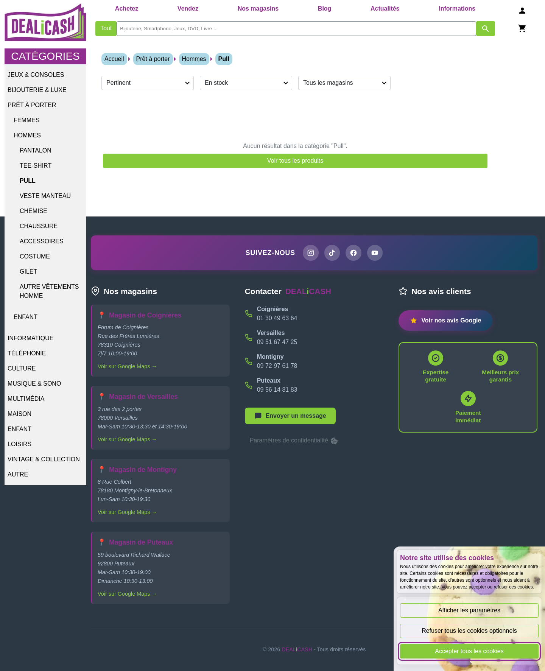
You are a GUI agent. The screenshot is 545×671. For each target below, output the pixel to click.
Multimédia (26, 398)
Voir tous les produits (295, 160)
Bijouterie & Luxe (37, 90)
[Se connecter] (522, 10)
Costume (35, 256)
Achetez (126, 8)
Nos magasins (258, 8)
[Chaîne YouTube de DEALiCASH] (375, 253)
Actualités (385, 8)
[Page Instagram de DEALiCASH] (310, 253)
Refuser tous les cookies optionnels (469, 630)
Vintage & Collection (44, 459)
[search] (296, 28)
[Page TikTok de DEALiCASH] (332, 253)
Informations (457, 8)
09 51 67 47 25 (277, 342)
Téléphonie (27, 353)
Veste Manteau (45, 196)
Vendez (188, 8)
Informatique (30, 338)
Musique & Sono (34, 383)
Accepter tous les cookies (469, 651)
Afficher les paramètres (469, 610)
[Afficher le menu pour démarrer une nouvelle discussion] (290, 416)
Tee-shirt (35, 165)
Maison (19, 414)
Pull (28, 180)
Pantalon (35, 150)
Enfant (25, 317)
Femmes (26, 120)
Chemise (33, 211)
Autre (18, 474)
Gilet (28, 271)
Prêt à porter (32, 105)
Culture (22, 368)
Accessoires (42, 241)
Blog (325, 8)
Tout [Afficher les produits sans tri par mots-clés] (106, 28)
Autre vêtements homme (49, 291)
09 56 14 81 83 (277, 389)
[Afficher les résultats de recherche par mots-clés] (485, 28)
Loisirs (19, 444)
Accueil (114, 59)
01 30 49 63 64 (277, 318)
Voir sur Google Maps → (127, 367)
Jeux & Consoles (36, 75)
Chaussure (39, 226)
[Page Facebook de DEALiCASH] (353, 253)
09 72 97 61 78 (277, 366)
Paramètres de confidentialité (294, 440)
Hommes (27, 135)
